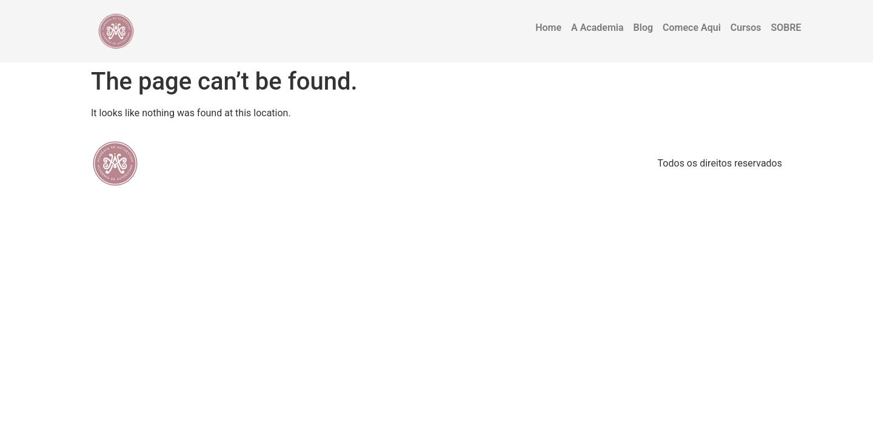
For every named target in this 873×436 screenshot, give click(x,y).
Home (548, 27)
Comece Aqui (692, 27)
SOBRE (786, 27)
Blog (643, 27)
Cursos (746, 27)
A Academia (597, 27)
